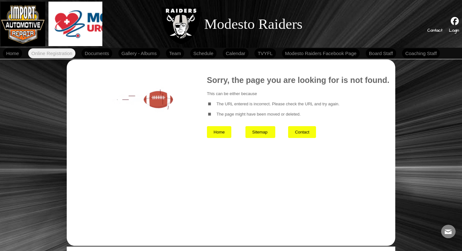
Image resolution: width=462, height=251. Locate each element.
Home (219, 132)
